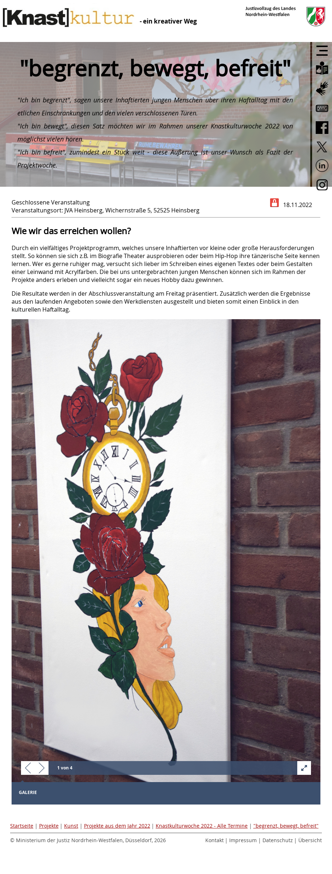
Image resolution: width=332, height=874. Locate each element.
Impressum (243, 840)
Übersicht (310, 840)
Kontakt (214, 840)
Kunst (71, 825)
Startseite (21, 825)
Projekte (49, 825)
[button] (28, 768)
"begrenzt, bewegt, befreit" (286, 825)
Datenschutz (277, 840)
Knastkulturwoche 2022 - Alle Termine (202, 825)
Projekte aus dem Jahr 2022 (117, 825)
